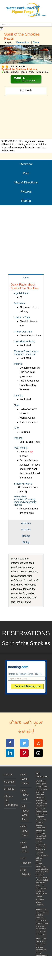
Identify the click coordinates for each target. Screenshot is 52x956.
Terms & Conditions (10, 800)
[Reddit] (40, 743)
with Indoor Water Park (25, 813)
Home (9, 774)
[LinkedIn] (12, 753)
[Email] (40, 753)
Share (36, 42)
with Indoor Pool (25, 795)
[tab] (26, 277)
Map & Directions (26, 182)
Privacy (10, 789)
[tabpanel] (26, 400)
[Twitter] (26, 743)
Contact (10, 781)
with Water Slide (25, 847)
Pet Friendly (26, 872)
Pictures (26, 191)
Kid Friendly (26, 860)
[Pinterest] (26, 753)
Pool (26, 173)
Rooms (26, 200)
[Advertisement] (26, 117)
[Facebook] (12, 743)
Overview (26, 164)
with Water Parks (25, 779)
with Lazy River (25, 831)
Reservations (22, 42)
